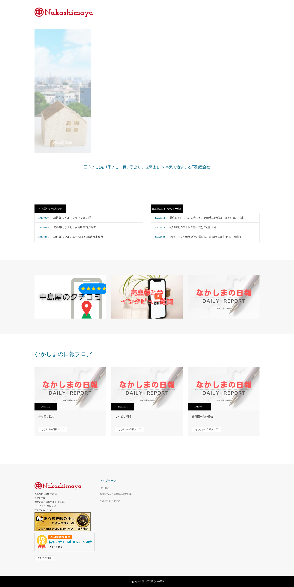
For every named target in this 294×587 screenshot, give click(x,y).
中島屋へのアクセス (110, 501)
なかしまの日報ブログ (52, 429)
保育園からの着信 (202, 416)
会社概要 (104, 488)
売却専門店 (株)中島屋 (153, 581)
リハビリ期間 (123, 416)
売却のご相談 (44, 558)
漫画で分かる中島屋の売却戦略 (116, 494)
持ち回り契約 (46, 416)
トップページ (108, 480)
